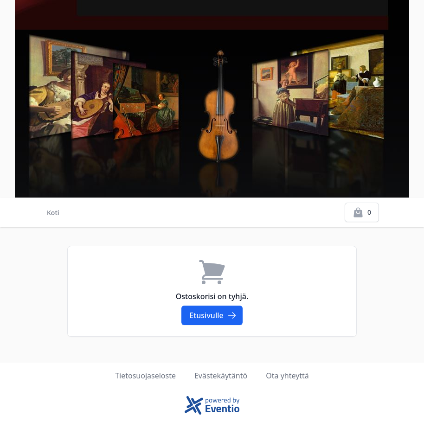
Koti (53, 212)
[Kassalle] (362, 212)
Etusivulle (212, 315)
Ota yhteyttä (287, 376)
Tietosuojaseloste (145, 376)
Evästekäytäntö (220, 376)
